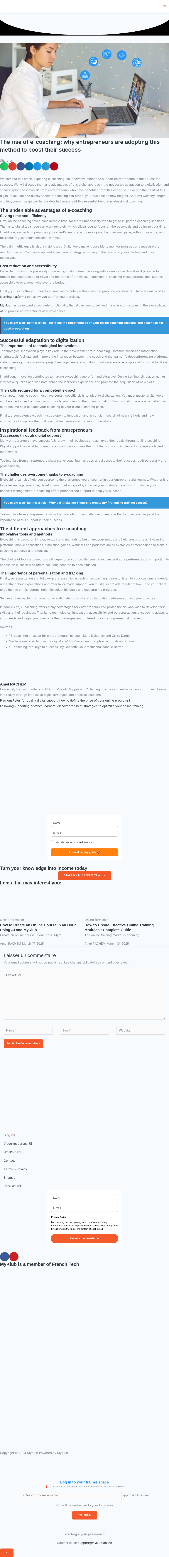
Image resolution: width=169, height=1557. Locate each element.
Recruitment (12, 1186)
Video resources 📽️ (18, 1143)
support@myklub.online (95, 1543)
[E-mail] (84, 833)
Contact (9, 1160)
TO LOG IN (84, 1515)
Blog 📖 (9, 1135)
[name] (84, 823)
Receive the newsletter (84, 1238)
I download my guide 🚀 (84, 852)
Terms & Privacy (15, 1169)
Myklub (5, 305)
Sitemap (9, 1177)
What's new (12, 1152)
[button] (4, 166)
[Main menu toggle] (165, 6)
